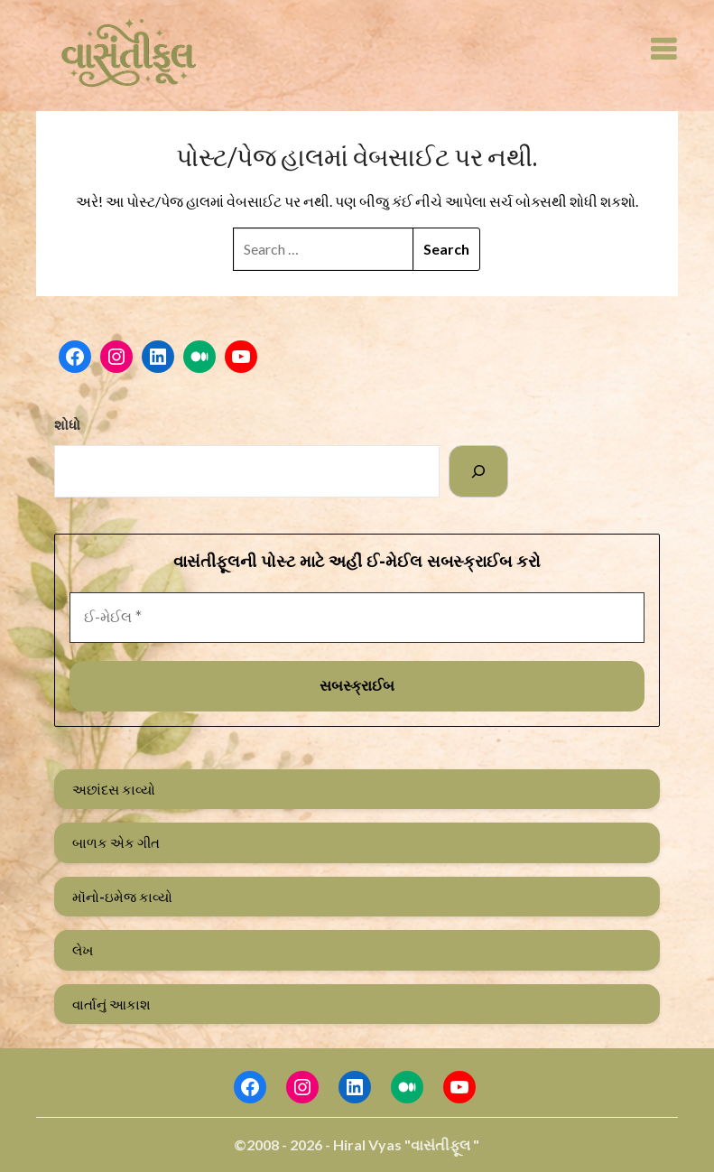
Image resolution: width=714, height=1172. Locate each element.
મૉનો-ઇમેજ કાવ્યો (122, 896)
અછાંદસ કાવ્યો (113, 789)
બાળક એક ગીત (116, 842)
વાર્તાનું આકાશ (111, 1004)
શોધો (67, 424)
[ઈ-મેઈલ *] (357, 617)
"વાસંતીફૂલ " (441, 1144)
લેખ (82, 950)
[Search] (478, 471)
